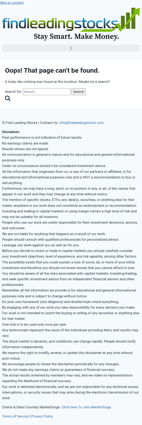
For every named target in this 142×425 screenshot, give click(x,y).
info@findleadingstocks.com (81, 123)
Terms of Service (15, 416)
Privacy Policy (42, 416)
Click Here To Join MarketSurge (86, 407)
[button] (71, 48)
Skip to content (11, 3)
